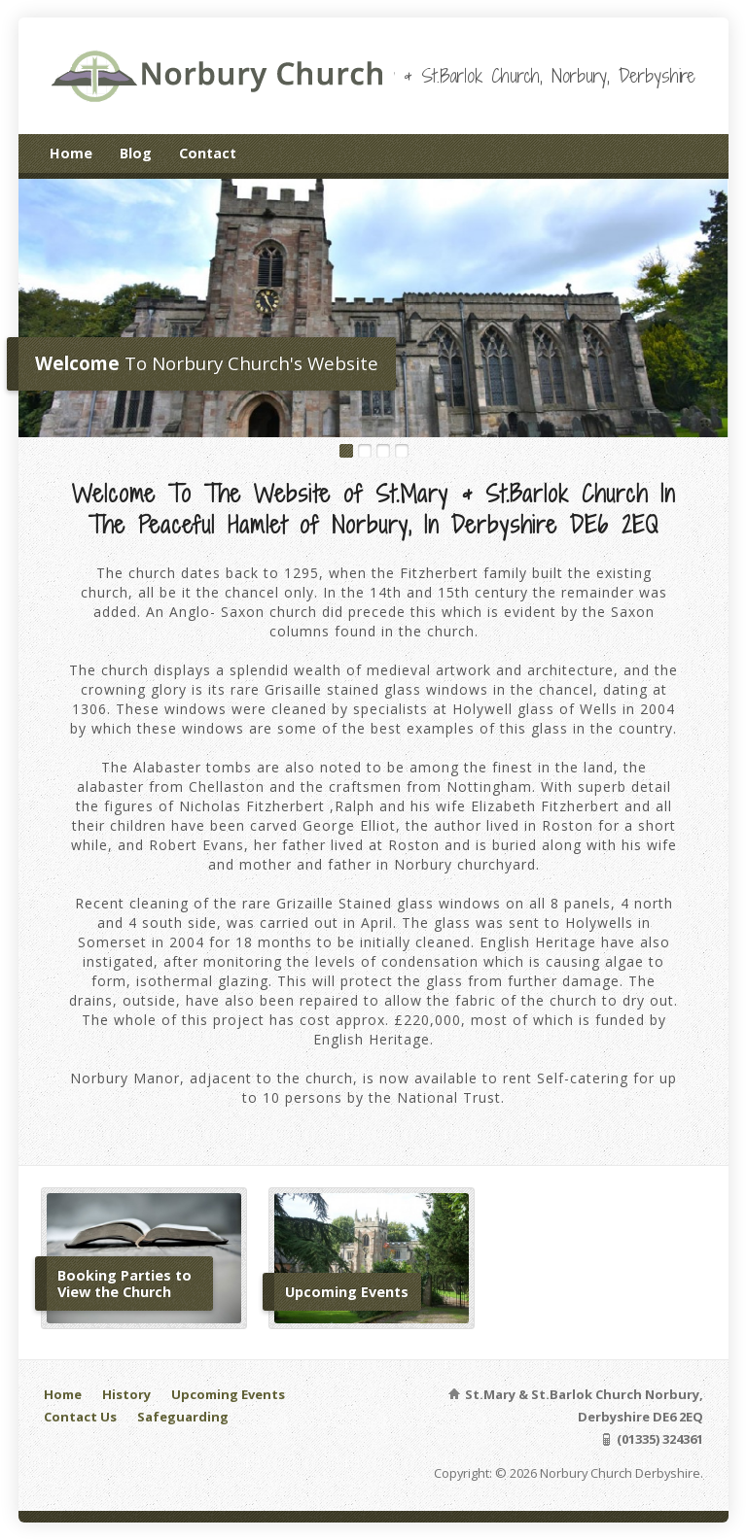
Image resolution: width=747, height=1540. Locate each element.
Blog (136, 153)
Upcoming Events (228, 1394)
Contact (207, 153)
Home (71, 153)
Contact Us (80, 1416)
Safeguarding (183, 1416)
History (126, 1394)
